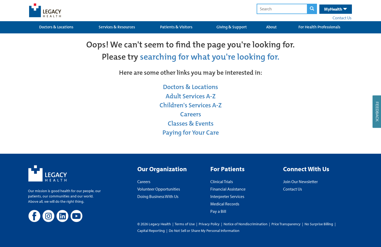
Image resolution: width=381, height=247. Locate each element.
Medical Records (224, 203)
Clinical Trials (221, 181)
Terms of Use (185, 224)
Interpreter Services (227, 196)
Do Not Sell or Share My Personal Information (204, 230)
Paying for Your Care (190, 132)
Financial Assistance (228, 189)
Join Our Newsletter (300, 181)
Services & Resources (117, 27)
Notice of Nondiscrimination (245, 224)
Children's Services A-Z (191, 105)
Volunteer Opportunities (158, 189)
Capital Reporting (151, 230)
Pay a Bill (218, 211)
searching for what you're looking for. (209, 56)
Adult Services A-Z (191, 96)
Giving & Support (231, 27)
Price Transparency (286, 224)
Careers (190, 114)
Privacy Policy (209, 224)
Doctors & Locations (56, 27)
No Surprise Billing (319, 224)
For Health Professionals (319, 27)
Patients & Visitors (176, 27)
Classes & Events (191, 123)
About (271, 27)
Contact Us (342, 17)
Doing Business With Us (157, 196)
